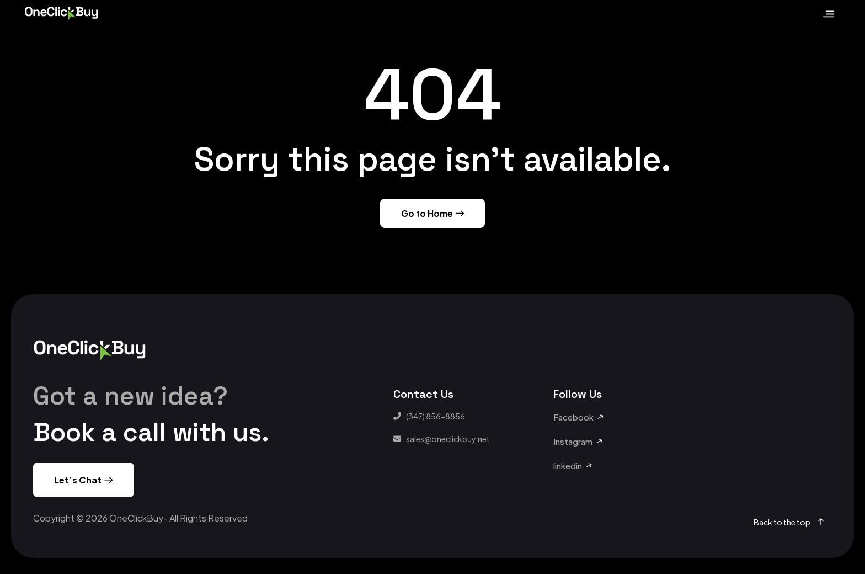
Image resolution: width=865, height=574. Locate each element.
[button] (579, 417)
